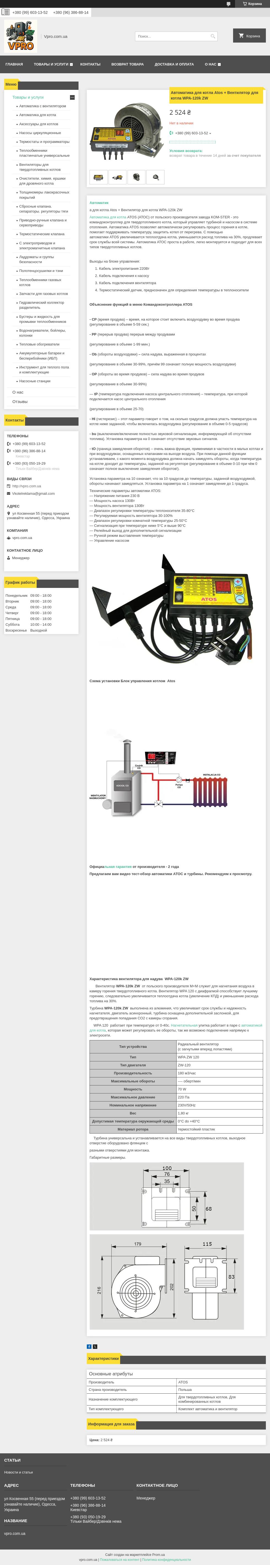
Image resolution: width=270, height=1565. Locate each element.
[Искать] (213, 36)
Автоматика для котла (108, 217)
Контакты (90, 64)
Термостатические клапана (41, 234)
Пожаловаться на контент (119, 1560)
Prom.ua (158, 1555)
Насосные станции (34, 381)
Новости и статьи (18, 1472)
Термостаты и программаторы (44, 142)
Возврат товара (127, 64)
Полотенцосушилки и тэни (41, 271)
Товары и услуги (51, 64)
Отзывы (20, 401)
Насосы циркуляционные (40, 133)
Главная (14, 64)
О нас (211, 64)
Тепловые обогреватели (39, 344)
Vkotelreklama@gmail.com (33, 493)
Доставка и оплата (174, 64)
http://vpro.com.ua (26, 486)
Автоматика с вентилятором (42, 106)
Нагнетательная (184, 1025)
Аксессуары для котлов (38, 124)
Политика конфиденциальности (166, 1560)
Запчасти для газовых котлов (43, 294)
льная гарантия (118, 867)
